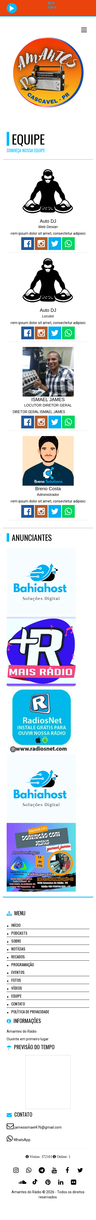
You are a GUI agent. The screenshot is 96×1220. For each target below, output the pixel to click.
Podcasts (19, 933)
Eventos (18, 972)
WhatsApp (22, 1140)
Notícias (18, 948)
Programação (22, 964)
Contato (18, 1003)
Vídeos (16, 988)
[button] (84, 30)
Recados (18, 956)
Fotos (16, 980)
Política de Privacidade (30, 1011)
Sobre (16, 941)
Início (15, 925)
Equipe (16, 996)
